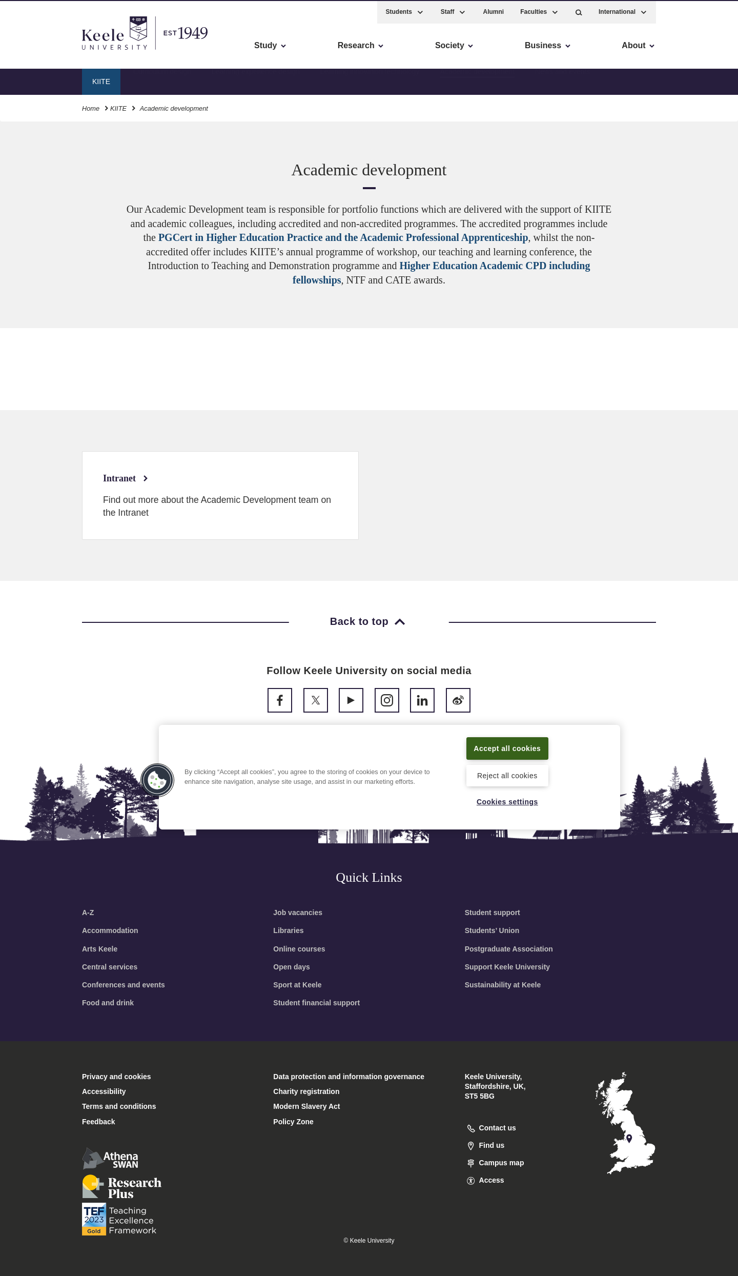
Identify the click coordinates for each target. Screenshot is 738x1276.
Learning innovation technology (370, 79)
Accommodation (110, 930)
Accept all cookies (507, 747)
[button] (578, 10)
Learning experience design (256, 79)
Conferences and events (123, 985)
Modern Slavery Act (306, 1106)
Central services (109, 967)
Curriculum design (162, 79)
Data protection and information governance (348, 1076)
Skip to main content (54, 51)
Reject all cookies (507, 775)
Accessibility (38, 51)
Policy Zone (293, 1122)
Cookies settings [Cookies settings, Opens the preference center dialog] (507, 802)
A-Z (88, 912)
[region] (389, 776)
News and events (562, 79)
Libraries (288, 930)
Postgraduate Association (509, 949)
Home (90, 107)
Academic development (477, 79)
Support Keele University (507, 967)
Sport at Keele (297, 985)
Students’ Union (492, 930)
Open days (291, 967)
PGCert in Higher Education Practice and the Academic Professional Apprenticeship (343, 237)
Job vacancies (297, 912)
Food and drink (108, 1003)
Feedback (98, 1122)
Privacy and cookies (116, 1076)
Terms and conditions (119, 1106)
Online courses (299, 949)
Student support (492, 912)
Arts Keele (99, 949)
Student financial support (316, 1003)
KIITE (118, 107)
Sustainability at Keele (503, 985)
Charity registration (306, 1091)
